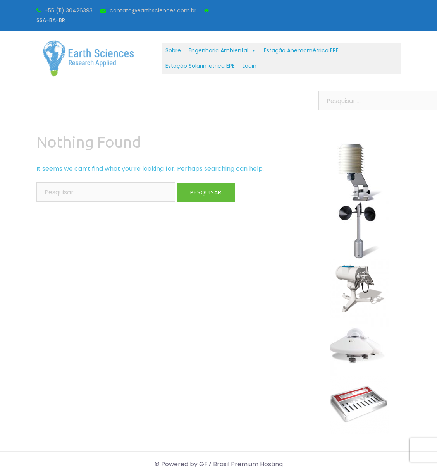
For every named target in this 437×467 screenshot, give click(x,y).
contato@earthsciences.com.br (153, 10)
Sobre (173, 50)
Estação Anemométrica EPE (301, 50)
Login (249, 66)
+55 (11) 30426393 (69, 10)
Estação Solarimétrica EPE (200, 66)
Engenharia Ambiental (222, 50)
